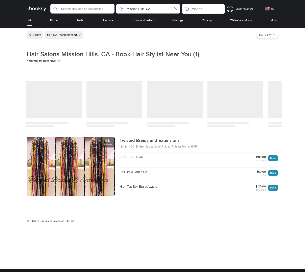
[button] (82, 9)
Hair (34, 221)
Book (273, 158)
